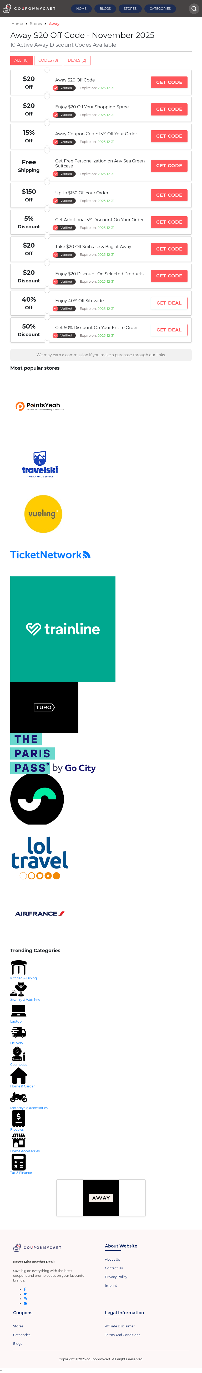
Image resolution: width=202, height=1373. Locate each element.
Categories (160, 9)
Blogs (105, 9)
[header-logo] (29, 9)
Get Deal (169, 303)
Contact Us (114, 1268)
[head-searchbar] (194, 8)
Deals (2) (77, 60)
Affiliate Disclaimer (120, 1326)
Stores (130, 9)
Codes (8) (48, 60)
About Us (112, 1259)
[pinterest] (25, 1303)
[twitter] (25, 1294)
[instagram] (25, 1299)
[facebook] (25, 1289)
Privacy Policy (116, 1277)
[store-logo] (101, 406)
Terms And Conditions (122, 1335)
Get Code (169, 82)
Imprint (111, 1286)
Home (81, 9)
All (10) (21, 60)
